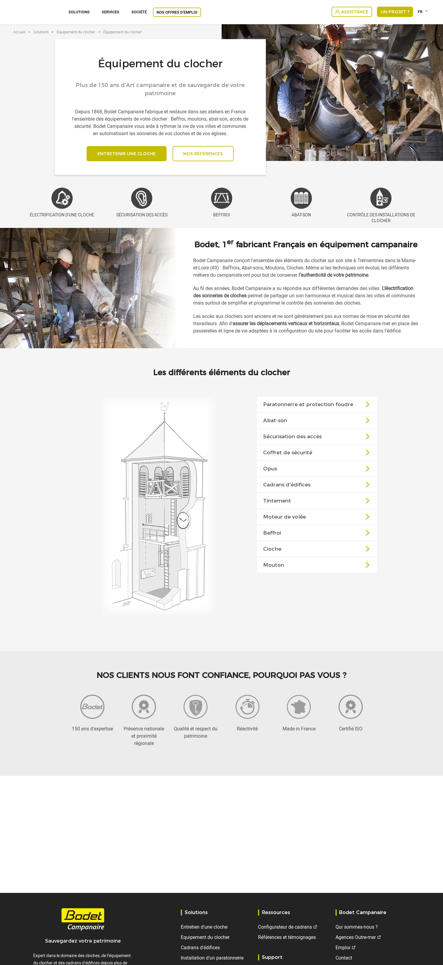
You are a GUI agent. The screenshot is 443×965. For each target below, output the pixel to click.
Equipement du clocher (76, 31)
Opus (317, 470)
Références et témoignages (287, 937)
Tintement (317, 502)
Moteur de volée (317, 518)
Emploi (343, 947)
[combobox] (424, 11)
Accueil (19, 31)
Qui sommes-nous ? (357, 926)
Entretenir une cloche (125, 154)
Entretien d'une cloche (204, 926)
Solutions (79, 12)
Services (110, 12)
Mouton (317, 566)
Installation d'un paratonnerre (212, 957)
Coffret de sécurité (317, 454)
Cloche (317, 550)
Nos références (204, 154)
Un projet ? (395, 12)
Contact (344, 957)
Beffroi (317, 534)
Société (139, 12)
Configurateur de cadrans (285, 926)
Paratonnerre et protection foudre (317, 405)
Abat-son (317, 421)
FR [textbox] (420, 11)
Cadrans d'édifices (317, 486)
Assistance (355, 12)
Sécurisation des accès (317, 437)
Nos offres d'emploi (177, 12)
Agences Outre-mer (356, 937)
